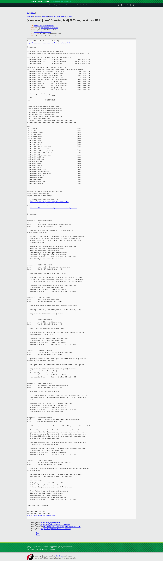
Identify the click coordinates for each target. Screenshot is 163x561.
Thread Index (69, 16)
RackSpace (59, 556)
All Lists (33, 13)
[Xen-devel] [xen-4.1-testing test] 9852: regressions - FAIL (61, 527)
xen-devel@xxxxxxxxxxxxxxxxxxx (44, 26)
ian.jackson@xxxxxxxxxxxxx (49, 28)
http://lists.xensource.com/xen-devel (41, 516)
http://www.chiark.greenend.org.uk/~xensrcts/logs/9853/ (49, 43)
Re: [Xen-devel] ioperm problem (50, 523)
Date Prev (30, 16)
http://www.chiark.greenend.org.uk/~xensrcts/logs (49, 202)
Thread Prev (44, 16)
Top (28, 13)
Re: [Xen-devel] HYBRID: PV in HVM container (55, 525)
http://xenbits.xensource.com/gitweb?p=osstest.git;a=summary (54, 208)
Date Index (60, 16)
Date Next (37, 16)
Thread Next (52, 16)
